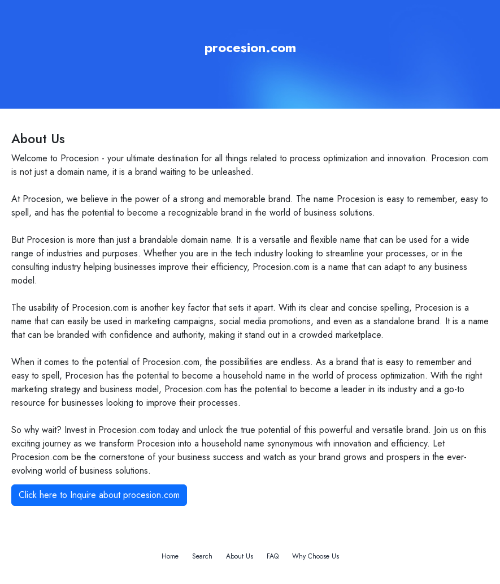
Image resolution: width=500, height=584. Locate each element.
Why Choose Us (315, 556)
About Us (239, 556)
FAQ (273, 556)
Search (202, 556)
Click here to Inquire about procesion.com (99, 494)
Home (170, 556)
